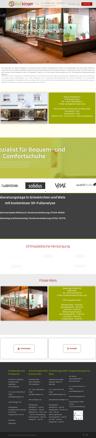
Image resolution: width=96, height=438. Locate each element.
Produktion (61, 4)
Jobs (78, 4)
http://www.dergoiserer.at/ (77, 396)
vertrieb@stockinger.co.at (16, 397)
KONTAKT (86, 4)
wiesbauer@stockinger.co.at (57, 394)
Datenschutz (12, 423)
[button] (3, 31)
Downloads (71, 4)
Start (37, 4)
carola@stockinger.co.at (36, 394)
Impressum (11, 420)
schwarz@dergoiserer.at (76, 391)
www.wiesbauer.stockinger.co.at (58, 399)
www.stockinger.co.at (14, 402)
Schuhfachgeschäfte (48, 4)
